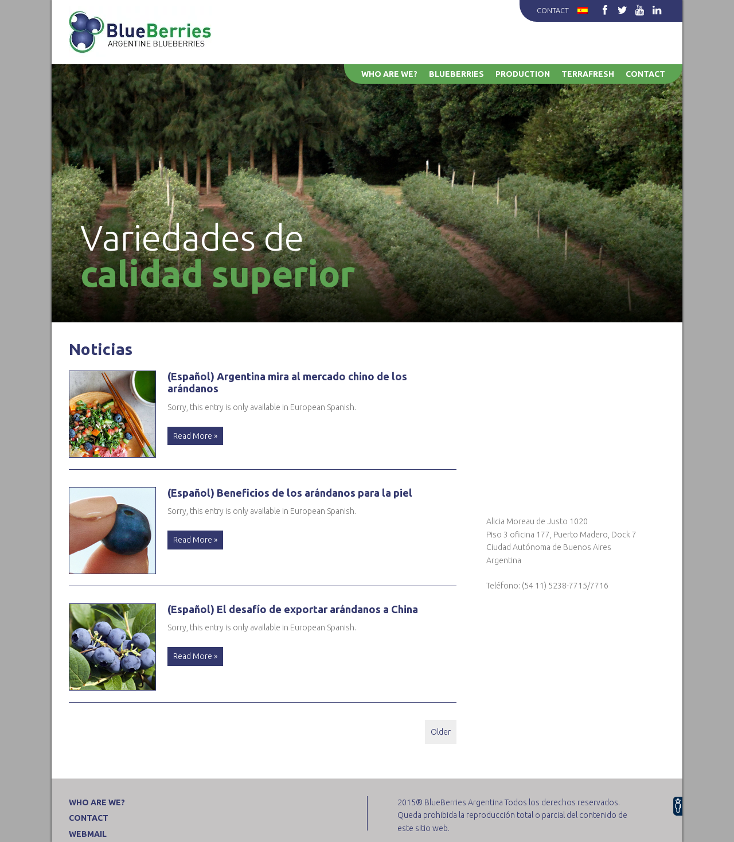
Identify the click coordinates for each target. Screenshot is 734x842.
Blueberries (456, 74)
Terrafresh (587, 74)
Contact (553, 10)
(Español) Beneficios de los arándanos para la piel (289, 492)
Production (522, 74)
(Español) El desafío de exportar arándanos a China (292, 609)
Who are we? (389, 74)
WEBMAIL (88, 834)
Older (441, 731)
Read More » (195, 436)
